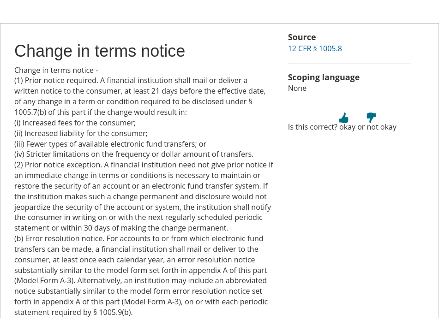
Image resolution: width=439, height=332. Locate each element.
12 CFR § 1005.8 (315, 48)
